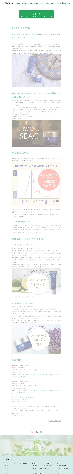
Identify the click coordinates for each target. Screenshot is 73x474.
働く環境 (57, 455)
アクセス (5, 455)
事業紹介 (36, 3)
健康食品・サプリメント (38, 450)
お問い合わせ (66, 3)
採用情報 (53, 3)
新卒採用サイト (59, 458)
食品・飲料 (35, 447)
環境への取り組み (48, 447)
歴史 (23, 3)
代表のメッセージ (7, 450)
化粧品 (34, 453)
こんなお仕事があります (61, 447)
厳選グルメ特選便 (37, 455)
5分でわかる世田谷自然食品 (62, 450)
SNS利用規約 (17, 466)
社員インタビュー (59, 453)
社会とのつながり (44, 3)
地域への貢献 (47, 450)
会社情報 (18, 3)
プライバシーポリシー (18, 462)
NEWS (59, 3)
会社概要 (6, 453)
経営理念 (6, 447)
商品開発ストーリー (37, 458)
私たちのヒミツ (29, 3)
